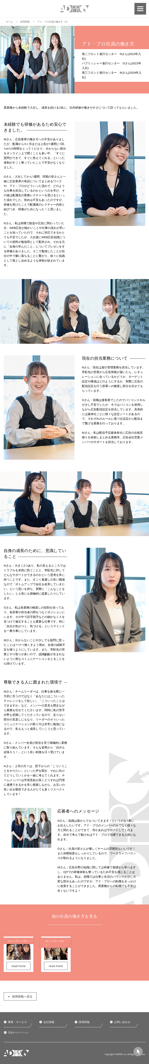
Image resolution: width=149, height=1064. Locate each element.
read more (18, 966)
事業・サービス (17, 1022)
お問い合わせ (122, 1022)
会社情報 (48, 1022)
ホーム (9, 21)
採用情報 (25, 21)
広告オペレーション (18, 1032)
